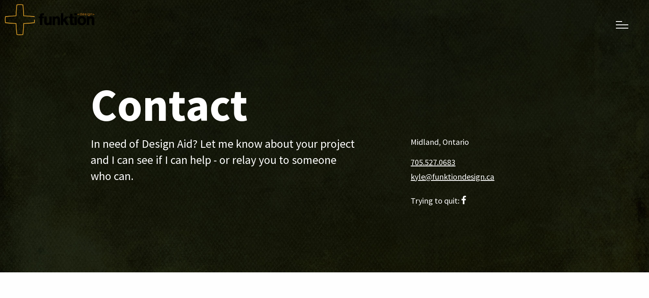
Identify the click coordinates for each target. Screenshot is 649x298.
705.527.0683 (433, 162)
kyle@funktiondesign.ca (452, 176)
